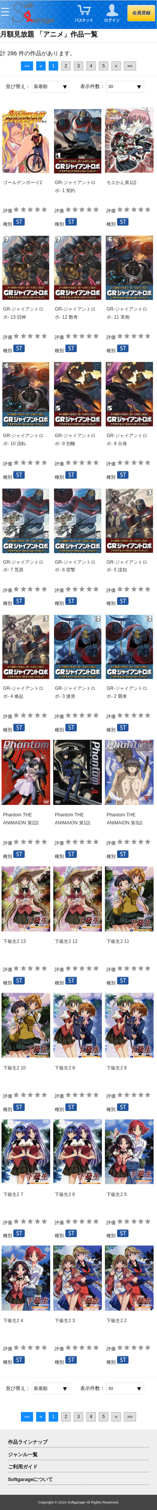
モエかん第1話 (121, 182)
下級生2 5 (116, 1194)
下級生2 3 (65, 1320)
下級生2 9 (65, 1068)
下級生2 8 (116, 1068)
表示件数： (92, 86)
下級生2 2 (116, 1320)
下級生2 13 (14, 941)
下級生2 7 (13, 1194)
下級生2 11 (117, 941)
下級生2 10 (14, 1068)
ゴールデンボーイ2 (22, 182)
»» (130, 66)
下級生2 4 (13, 1320)
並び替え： (18, 86)
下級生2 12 (66, 941)
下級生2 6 (65, 1194)
